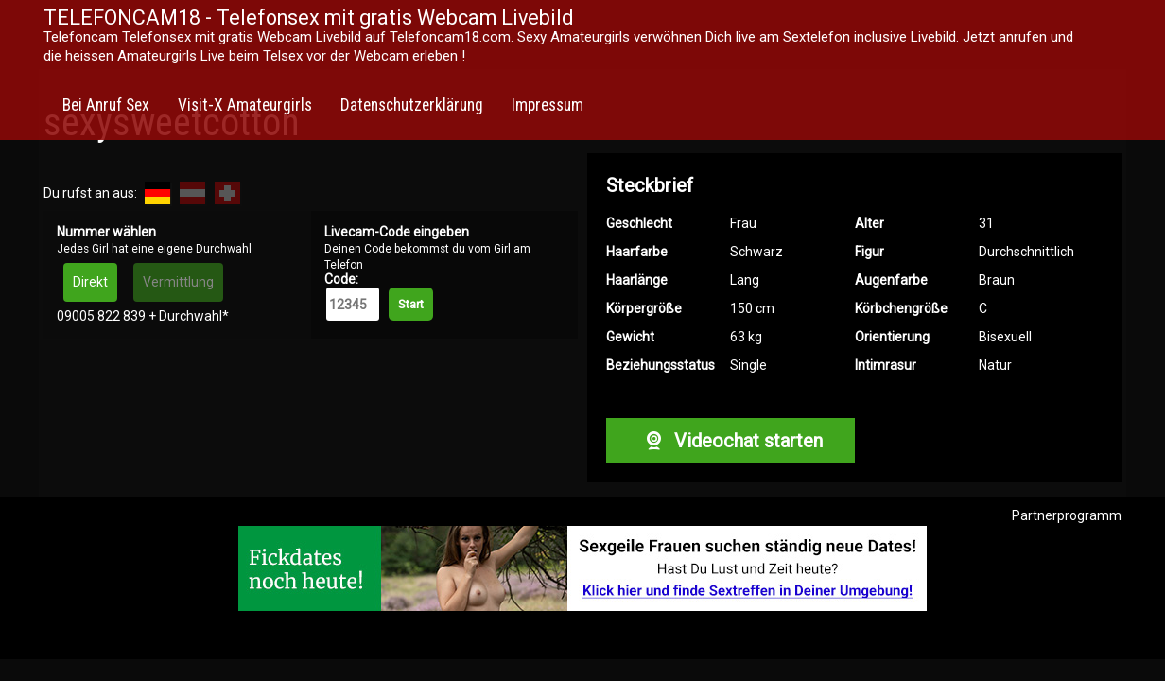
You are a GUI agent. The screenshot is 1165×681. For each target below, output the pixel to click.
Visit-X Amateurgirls (245, 105)
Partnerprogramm (1067, 515)
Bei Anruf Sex (105, 105)
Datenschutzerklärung (411, 105)
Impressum (547, 105)
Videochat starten (730, 440)
